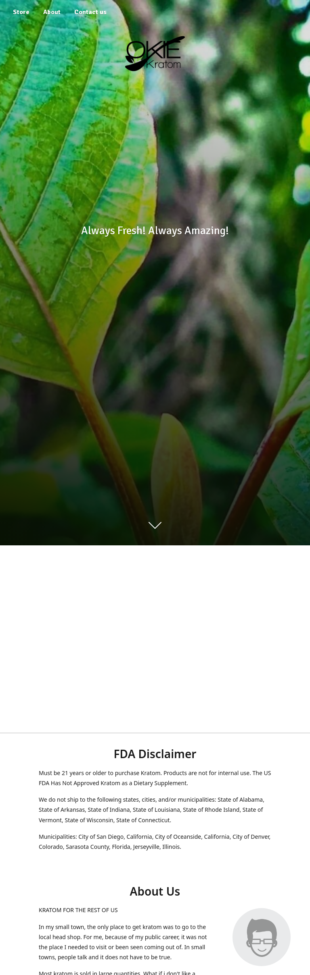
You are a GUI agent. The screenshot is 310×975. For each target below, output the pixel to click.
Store (21, 12)
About (52, 12)
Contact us (90, 12)
